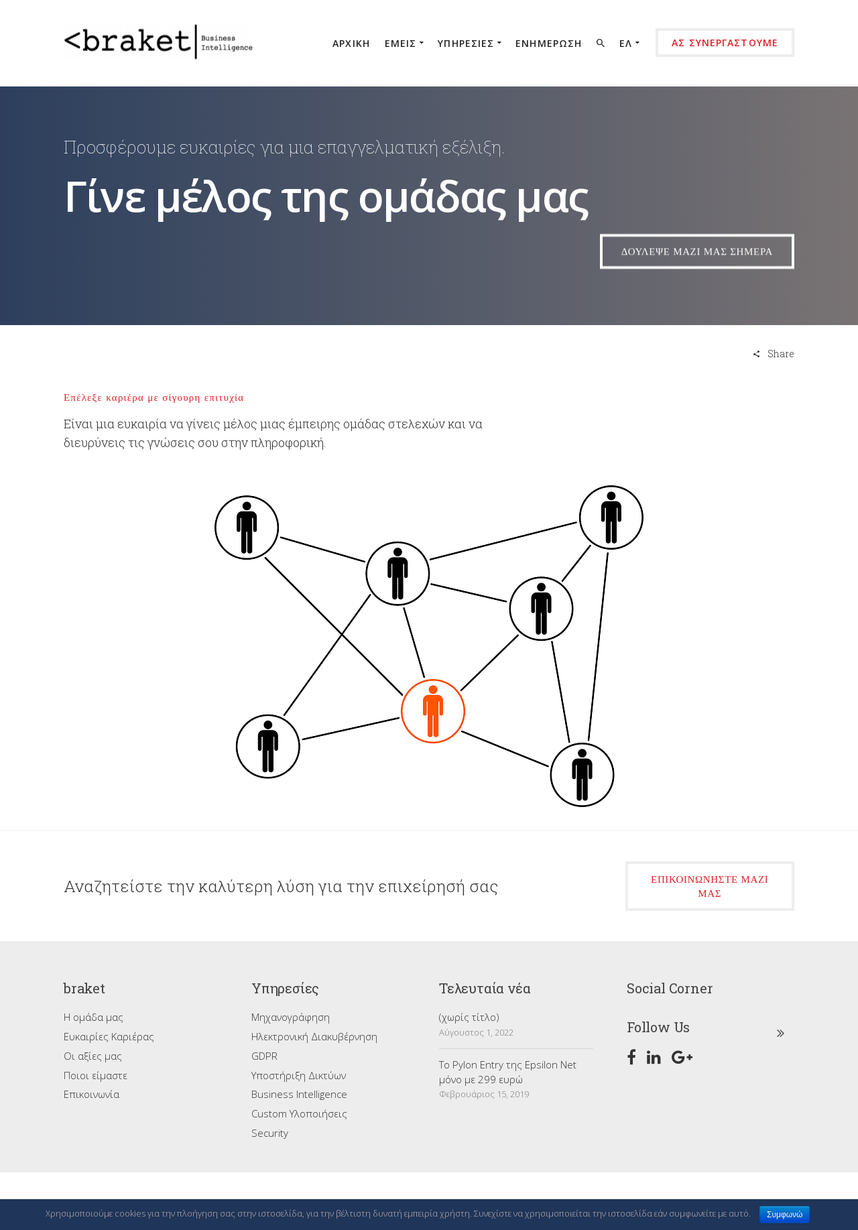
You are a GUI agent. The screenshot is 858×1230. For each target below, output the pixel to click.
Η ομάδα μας (93, 1017)
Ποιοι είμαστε (95, 1075)
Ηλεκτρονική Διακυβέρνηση (314, 1036)
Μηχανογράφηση (290, 1017)
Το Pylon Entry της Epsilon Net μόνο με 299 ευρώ (507, 1072)
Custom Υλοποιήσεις (299, 1113)
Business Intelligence (299, 1094)
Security (269, 1133)
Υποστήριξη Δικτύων (298, 1075)
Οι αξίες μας (93, 1055)
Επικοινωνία (91, 1094)
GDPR (264, 1055)
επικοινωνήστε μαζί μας (709, 886)
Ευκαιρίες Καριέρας (109, 1036)
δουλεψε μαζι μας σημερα (697, 262)
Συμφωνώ (784, 1214)
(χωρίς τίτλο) (469, 1017)
